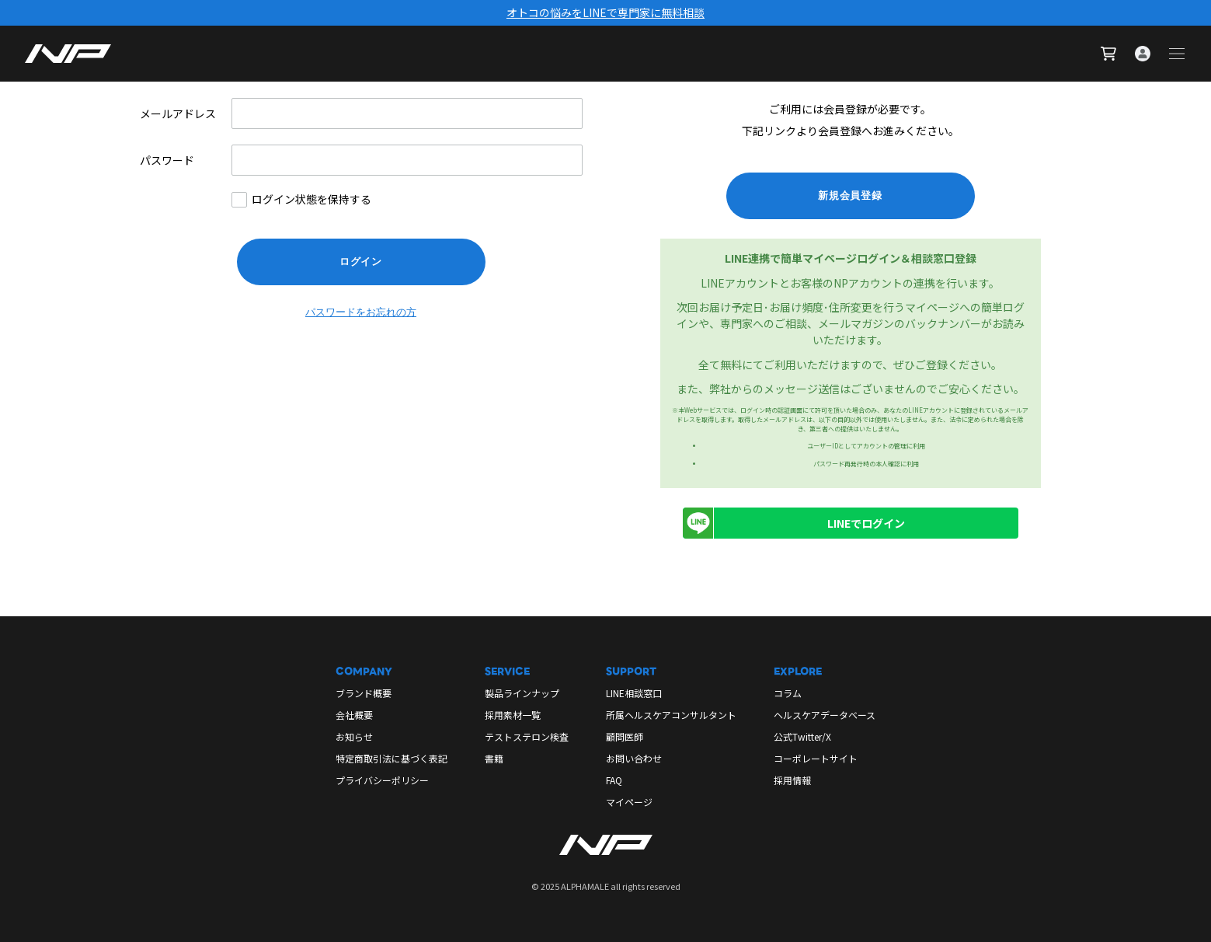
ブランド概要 (363, 693)
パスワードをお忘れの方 (360, 312)
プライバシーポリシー (382, 780)
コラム (788, 693)
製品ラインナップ (522, 693)
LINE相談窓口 (634, 693)
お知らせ (354, 736)
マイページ (629, 801)
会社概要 (354, 714)
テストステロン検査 (527, 736)
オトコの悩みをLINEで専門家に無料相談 (605, 12)
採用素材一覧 (513, 714)
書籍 (494, 758)
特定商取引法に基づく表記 (391, 758)
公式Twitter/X (802, 736)
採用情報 (792, 780)
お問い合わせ (634, 758)
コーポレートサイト (816, 758)
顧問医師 (624, 736)
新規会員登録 (850, 195)
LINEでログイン (794, 523)
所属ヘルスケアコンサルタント (671, 714)
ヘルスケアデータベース (824, 714)
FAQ (614, 780)
